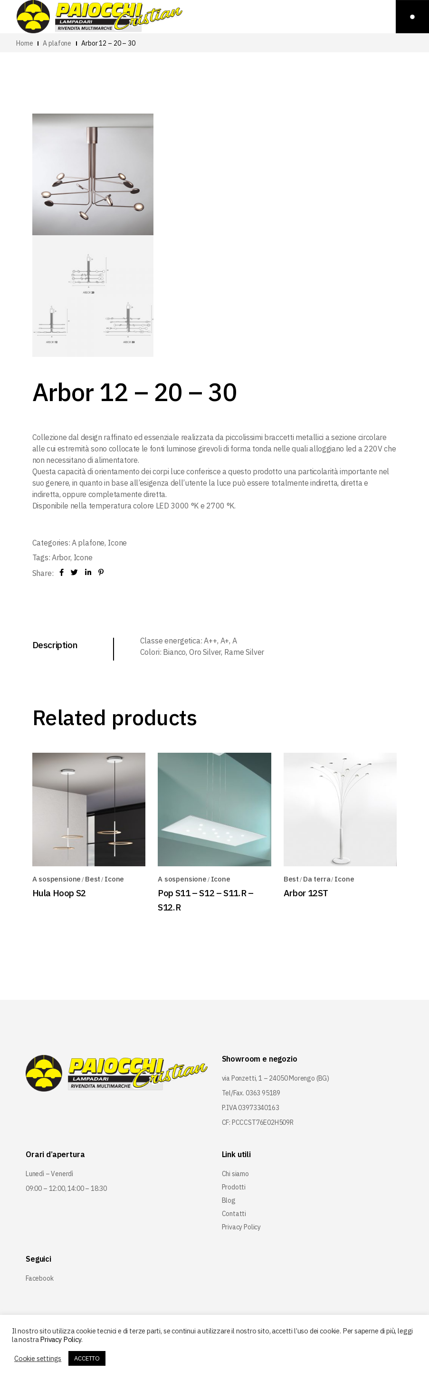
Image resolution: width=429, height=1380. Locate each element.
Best (92, 878)
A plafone (88, 542)
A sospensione (56, 878)
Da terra (317, 878)
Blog (229, 1200)
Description (55, 645)
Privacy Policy (241, 1227)
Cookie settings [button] (37, 1358)
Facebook (40, 1278)
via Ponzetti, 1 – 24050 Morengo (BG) (276, 1078)
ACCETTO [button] (87, 1358)
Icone (117, 542)
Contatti (234, 1213)
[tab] (73, 645)
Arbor (61, 557)
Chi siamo (235, 1173)
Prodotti (234, 1187)
